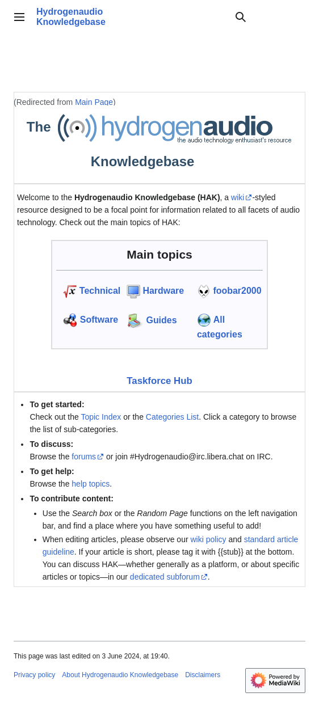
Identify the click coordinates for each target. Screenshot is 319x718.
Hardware (163, 290)
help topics (91, 483)
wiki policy (208, 539)
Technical (99, 290)
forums (84, 456)
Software (99, 319)
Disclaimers (202, 675)
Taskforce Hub (159, 380)
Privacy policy (34, 675)
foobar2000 (237, 290)
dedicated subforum (165, 576)
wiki (237, 197)
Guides (161, 320)
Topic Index (101, 416)
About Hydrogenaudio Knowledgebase (120, 675)
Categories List (172, 416)
